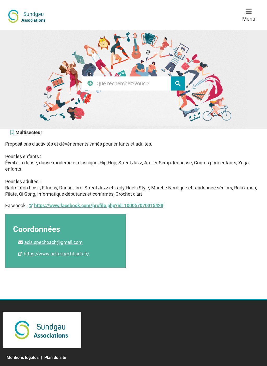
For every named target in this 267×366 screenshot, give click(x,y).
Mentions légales (23, 357)
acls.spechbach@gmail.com (53, 242)
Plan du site (55, 357)
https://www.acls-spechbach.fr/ (56, 253)
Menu (248, 19)
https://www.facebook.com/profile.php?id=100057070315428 (98, 205)
